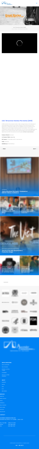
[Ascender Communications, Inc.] (7, 3)
